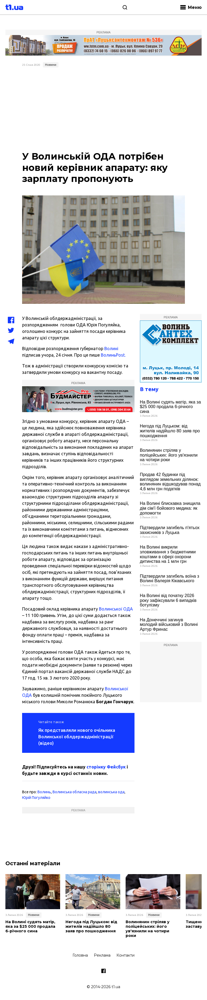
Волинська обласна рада (74, 792)
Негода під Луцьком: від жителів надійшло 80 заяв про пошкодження (170, 431)
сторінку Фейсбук (106, 766)
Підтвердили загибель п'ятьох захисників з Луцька (170, 530)
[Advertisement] (103, 110)
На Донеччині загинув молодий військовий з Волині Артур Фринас (169, 625)
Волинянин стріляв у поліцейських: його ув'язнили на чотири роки (169, 455)
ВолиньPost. (113, 355)
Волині (111, 348)
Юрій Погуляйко (36, 797)
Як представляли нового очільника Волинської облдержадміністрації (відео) (76, 736)
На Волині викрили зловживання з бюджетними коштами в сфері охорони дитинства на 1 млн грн (168, 554)
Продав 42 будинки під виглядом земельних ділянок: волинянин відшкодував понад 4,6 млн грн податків (170, 481)
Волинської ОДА (116, 608)
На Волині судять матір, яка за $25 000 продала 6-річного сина (170, 407)
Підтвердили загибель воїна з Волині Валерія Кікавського (169, 578)
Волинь (44, 792)
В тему (149, 389)
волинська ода (111, 792)
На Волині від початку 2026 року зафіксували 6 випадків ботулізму (168, 600)
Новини (50, 64)
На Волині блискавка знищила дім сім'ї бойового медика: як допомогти (170, 508)
